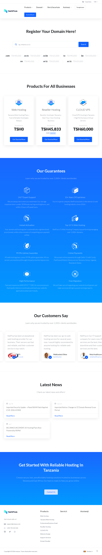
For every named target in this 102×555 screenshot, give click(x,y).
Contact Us (51, 492)
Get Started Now (18, 139)
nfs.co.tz (20, 357)
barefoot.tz (57, 357)
